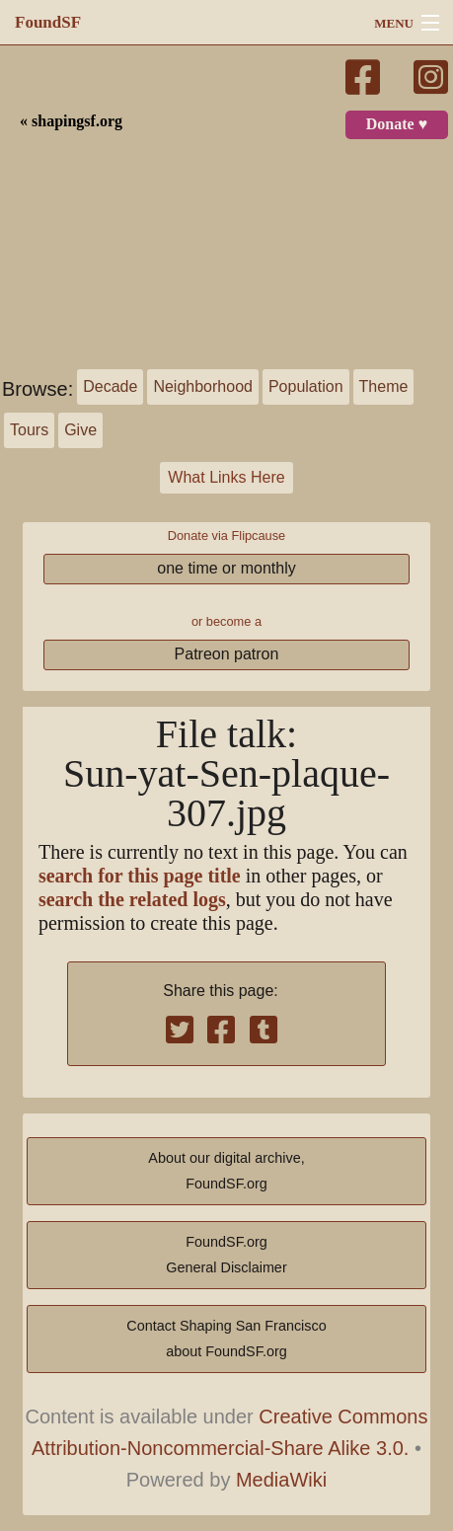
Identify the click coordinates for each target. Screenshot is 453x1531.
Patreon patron (227, 654)
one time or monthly (226, 568)
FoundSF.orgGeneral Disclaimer (226, 1254)
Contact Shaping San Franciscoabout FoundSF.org (226, 1338)
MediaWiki (281, 1480)
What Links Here (226, 477)
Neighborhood (203, 386)
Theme (384, 386)
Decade (110, 386)
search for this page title (139, 876)
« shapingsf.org (71, 121)
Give (80, 429)
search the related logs (132, 899)
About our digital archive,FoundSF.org (226, 1170)
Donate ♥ (396, 124)
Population (305, 386)
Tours (29, 429)
